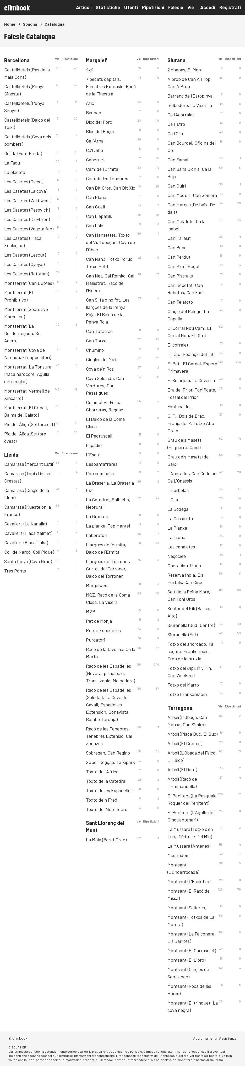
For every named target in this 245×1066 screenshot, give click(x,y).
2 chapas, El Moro (185, 69)
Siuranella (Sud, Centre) (191, 625)
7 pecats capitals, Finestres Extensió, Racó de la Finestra (111, 86)
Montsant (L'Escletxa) (188, 881)
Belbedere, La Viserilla (189, 105)
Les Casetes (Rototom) (26, 273)
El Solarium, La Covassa (191, 380)
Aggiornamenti (205, 1038)
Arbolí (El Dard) (182, 769)
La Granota (97, 516)
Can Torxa (96, 340)
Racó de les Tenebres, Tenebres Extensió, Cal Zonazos (109, 736)
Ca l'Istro (176, 124)
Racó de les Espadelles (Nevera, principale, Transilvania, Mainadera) (110, 673)
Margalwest (97, 585)
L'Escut (93, 454)
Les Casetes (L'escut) (25, 255)
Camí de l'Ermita (102, 169)
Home (9, 23)
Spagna (30, 23)
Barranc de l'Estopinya (190, 96)
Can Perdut (178, 257)
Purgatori (95, 640)
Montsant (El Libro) (186, 960)
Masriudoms (179, 855)
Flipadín (94, 445)
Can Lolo (94, 225)
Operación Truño (184, 565)
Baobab (93, 112)
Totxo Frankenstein (187, 694)
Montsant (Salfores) (186, 907)
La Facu (12, 163)
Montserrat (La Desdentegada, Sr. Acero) (22, 333)
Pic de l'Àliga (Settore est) (29, 424)
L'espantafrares (101, 464)
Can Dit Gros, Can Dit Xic (110, 188)
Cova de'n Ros (100, 369)
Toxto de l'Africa (102, 771)
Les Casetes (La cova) (25, 191)
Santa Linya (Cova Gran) (28, 561)
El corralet (177, 345)
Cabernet (95, 159)
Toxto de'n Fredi (102, 800)
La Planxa (177, 528)
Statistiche (108, 7)
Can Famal (177, 159)
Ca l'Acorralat (180, 114)
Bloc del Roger (100, 131)
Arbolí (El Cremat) (184, 743)
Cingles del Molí (101, 359)
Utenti (131, 7)
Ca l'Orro (175, 133)
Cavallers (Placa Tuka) (26, 542)
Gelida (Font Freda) (23, 153)
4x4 (90, 69)
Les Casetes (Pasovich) (27, 210)
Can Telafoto (180, 302)
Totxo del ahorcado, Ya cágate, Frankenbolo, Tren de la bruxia (190, 651)
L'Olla (172, 499)
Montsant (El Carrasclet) (191, 950)
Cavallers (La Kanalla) (25, 523)
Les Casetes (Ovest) (23, 181)
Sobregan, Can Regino (108, 753)
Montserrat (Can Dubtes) (28, 283)
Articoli (83, 7)
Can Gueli (95, 206)
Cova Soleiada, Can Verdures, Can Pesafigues (105, 385)
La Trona (176, 537)
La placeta (14, 172)
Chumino (95, 350)
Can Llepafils (99, 216)
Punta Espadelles (103, 630)
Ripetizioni (153, 7)
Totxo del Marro (183, 685)
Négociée (176, 556)
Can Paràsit (179, 238)
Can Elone (96, 197)
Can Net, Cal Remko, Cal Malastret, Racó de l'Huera (110, 283)
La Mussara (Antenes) (188, 846)
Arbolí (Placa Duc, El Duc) (192, 734)
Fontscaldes (179, 406)
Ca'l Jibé (94, 150)
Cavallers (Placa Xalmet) (28, 533)
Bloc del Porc (99, 122)
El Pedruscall (99, 436)
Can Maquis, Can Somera (192, 195)
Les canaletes (181, 546)
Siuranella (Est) (182, 634)
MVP (90, 611)
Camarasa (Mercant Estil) (29, 464)
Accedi (207, 7)
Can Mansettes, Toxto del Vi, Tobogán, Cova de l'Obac (110, 242)
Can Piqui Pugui (183, 266)
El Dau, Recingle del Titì (190, 354)
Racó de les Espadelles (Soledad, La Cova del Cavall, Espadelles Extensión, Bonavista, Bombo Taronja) (108, 704)
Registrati (230, 7)
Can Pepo (177, 247)
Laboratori (96, 535)
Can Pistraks (180, 276)
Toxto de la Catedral (106, 781)
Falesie (175, 7)
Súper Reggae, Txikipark (110, 762)
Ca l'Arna (95, 141)
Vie (190, 7)
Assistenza (228, 1038)
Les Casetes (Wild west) (27, 200)
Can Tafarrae (99, 331)
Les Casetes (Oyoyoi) (24, 264)
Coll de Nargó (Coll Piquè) (29, 552)
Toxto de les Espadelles (109, 790)
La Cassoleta (180, 518)
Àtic (90, 103)
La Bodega (177, 509)
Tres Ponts (15, 571)
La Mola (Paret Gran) (106, 839)
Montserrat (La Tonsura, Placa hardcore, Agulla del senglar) (28, 374)
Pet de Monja (99, 621)
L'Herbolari (178, 490)
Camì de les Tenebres (107, 178)
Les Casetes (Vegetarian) (28, 228)
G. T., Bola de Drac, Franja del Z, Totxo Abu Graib (190, 423)
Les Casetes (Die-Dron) (27, 219)
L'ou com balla (100, 473)
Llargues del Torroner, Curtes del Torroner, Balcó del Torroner (108, 568)
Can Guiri (176, 186)
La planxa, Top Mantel (108, 526)
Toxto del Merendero (106, 809)
